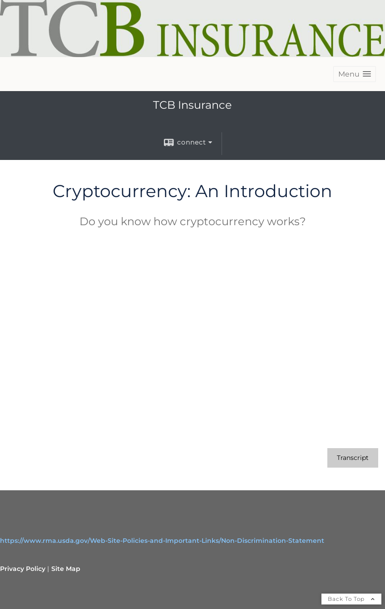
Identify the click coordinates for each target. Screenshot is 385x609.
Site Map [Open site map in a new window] (65, 569)
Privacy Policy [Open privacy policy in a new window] (22, 569)
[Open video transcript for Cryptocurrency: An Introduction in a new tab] (352, 458)
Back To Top (351, 598)
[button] (354, 74)
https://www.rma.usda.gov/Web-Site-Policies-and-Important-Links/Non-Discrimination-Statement (162, 540)
